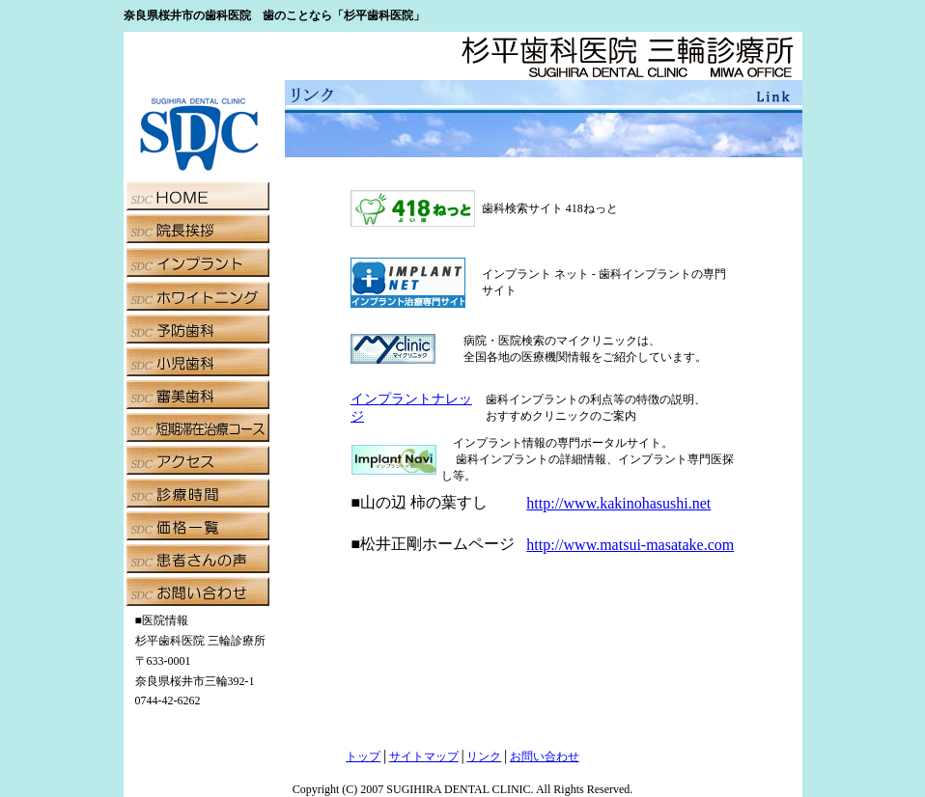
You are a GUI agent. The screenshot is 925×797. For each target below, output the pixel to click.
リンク (483, 756)
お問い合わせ (544, 756)
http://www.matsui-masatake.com (630, 544)
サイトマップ (424, 756)
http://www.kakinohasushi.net (618, 503)
